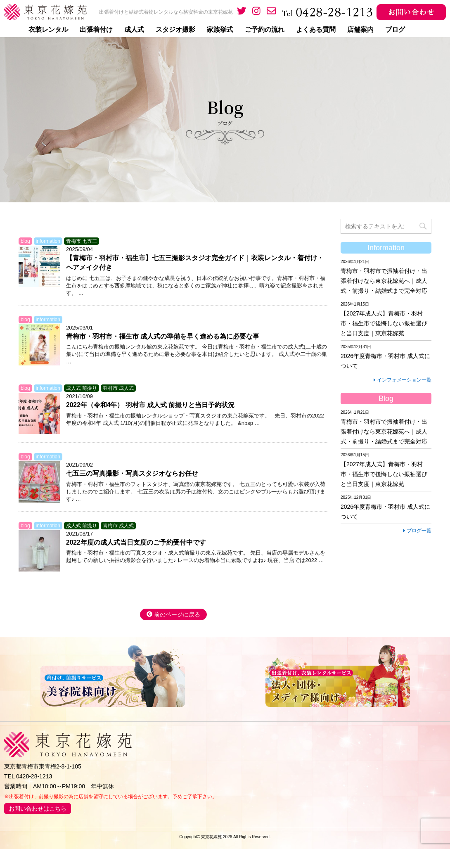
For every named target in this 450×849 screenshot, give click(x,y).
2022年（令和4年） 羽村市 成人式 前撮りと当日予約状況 (150, 404)
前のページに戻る (173, 614)
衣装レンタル (48, 29)
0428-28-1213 (34, 776)
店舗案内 (360, 29)
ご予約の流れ (264, 29)
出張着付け (96, 29)
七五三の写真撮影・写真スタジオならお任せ (132, 473)
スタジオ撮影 (175, 29)
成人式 (134, 29)
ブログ (395, 29)
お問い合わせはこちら (37, 808)
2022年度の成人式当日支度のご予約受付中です (136, 542)
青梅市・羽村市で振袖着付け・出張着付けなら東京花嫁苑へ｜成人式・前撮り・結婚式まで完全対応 (384, 281)
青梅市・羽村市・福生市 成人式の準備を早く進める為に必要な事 (162, 336)
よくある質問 (316, 29)
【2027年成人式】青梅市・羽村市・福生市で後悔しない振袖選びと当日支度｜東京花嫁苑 (384, 323)
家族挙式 (220, 29)
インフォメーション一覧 (402, 380)
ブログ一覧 (417, 531)
